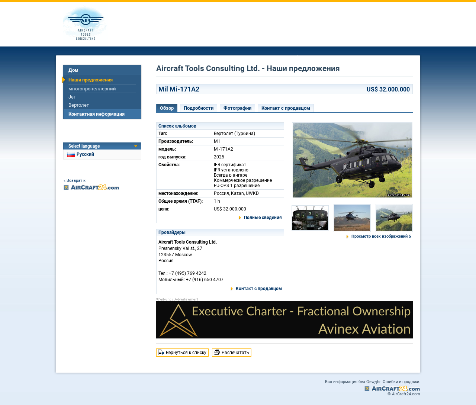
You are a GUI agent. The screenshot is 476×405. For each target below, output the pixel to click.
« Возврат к (75, 180)
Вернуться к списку (186, 352)
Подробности (198, 108)
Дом (73, 70)
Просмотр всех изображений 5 (381, 236)
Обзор (167, 108)
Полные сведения (263, 217)
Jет (72, 97)
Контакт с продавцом (285, 108)
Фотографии (237, 108)
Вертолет (78, 105)
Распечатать (235, 352)
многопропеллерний (92, 88)
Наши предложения (90, 80)
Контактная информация (96, 114)
